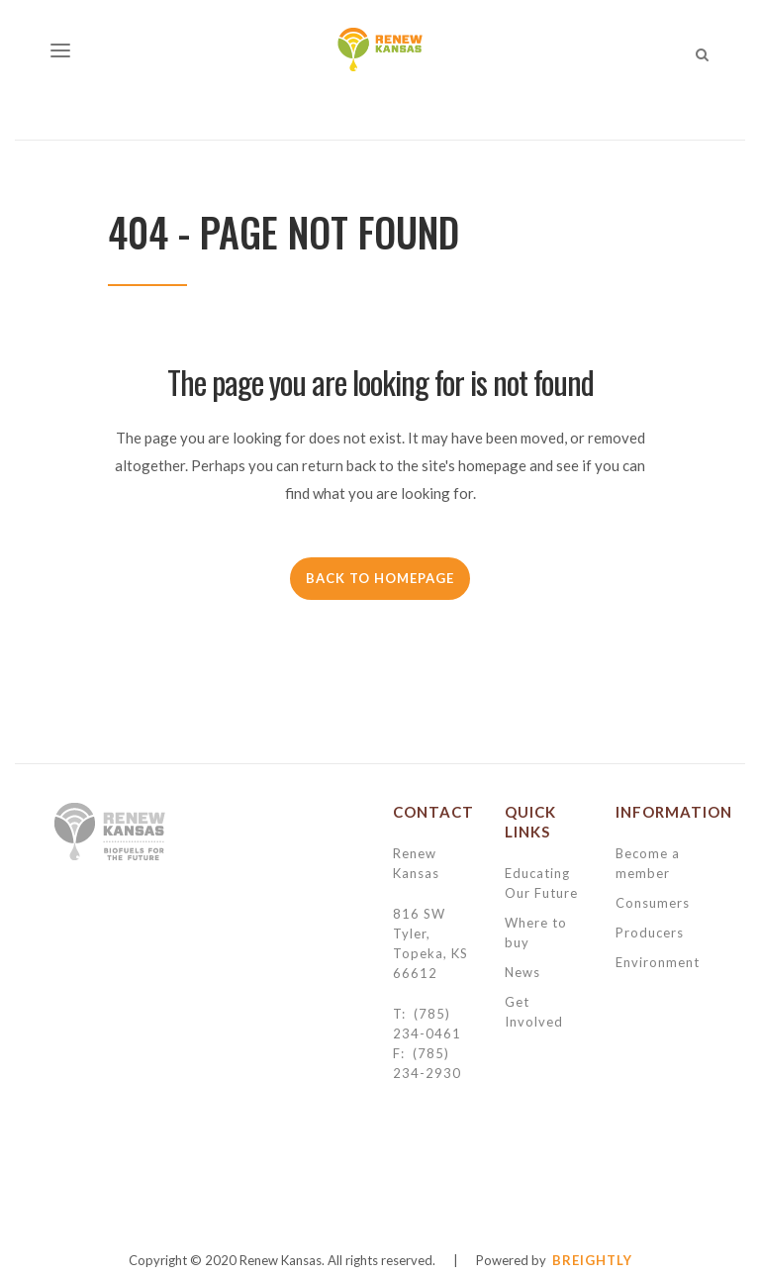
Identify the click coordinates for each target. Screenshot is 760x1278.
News (522, 972)
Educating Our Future (541, 883)
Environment (658, 962)
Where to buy (536, 932)
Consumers (653, 903)
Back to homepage (380, 578)
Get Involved (534, 1012)
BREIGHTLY (592, 1260)
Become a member (648, 863)
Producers (650, 932)
